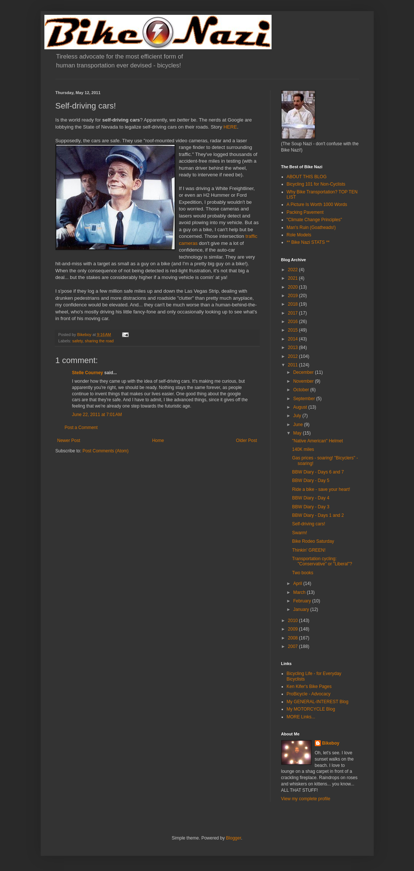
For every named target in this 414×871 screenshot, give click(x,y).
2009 (293, 629)
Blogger (233, 838)
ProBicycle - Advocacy (309, 694)
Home (158, 440)
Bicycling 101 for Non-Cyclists (316, 184)
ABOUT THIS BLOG (307, 176)
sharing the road (99, 341)
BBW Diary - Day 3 (310, 506)
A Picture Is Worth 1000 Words (317, 204)
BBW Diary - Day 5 (310, 480)
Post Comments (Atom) (106, 450)
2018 (293, 304)
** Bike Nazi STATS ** (308, 242)
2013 (293, 347)
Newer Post (68, 440)
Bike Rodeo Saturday (313, 541)
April (298, 583)
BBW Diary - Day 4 (310, 498)
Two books (302, 572)
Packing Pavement (305, 212)
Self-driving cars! (308, 523)
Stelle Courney (87, 372)
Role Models (299, 234)
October (301, 389)
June (298, 424)
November (304, 381)
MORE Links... (301, 716)
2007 (293, 646)
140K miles (303, 449)
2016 (293, 321)
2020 (293, 287)
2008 (293, 638)
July (297, 415)
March (300, 592)
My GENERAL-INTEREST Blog (318, 701)
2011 (293, 365)
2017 (293, 313)
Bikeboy (331, 743)
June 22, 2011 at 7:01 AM (97, 414)
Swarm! (299, 532)
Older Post (246, 440)
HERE (230, 127)
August (300, 407)
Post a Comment (81, 427)
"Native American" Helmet (317, 440)
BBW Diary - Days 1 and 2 (318, 515)
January (301, 609)
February (302, 601)
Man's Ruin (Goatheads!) (311, 227)
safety (77, 341)
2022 (293, 269)
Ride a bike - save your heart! (321, 489)
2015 (293, 330)
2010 (293, 620)
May (298, 433)
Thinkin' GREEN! (308, 550)
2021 (293, 278)
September (304, 398)
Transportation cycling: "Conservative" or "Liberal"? (322, 561)
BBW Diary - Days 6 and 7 (318, 472)
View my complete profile (305, 798)
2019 (293, 295)
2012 (293, 356)
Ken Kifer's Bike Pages (309, 686)
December (304, 372)
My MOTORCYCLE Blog (311, 709)
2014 (293, 339)
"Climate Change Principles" (314, 219)
